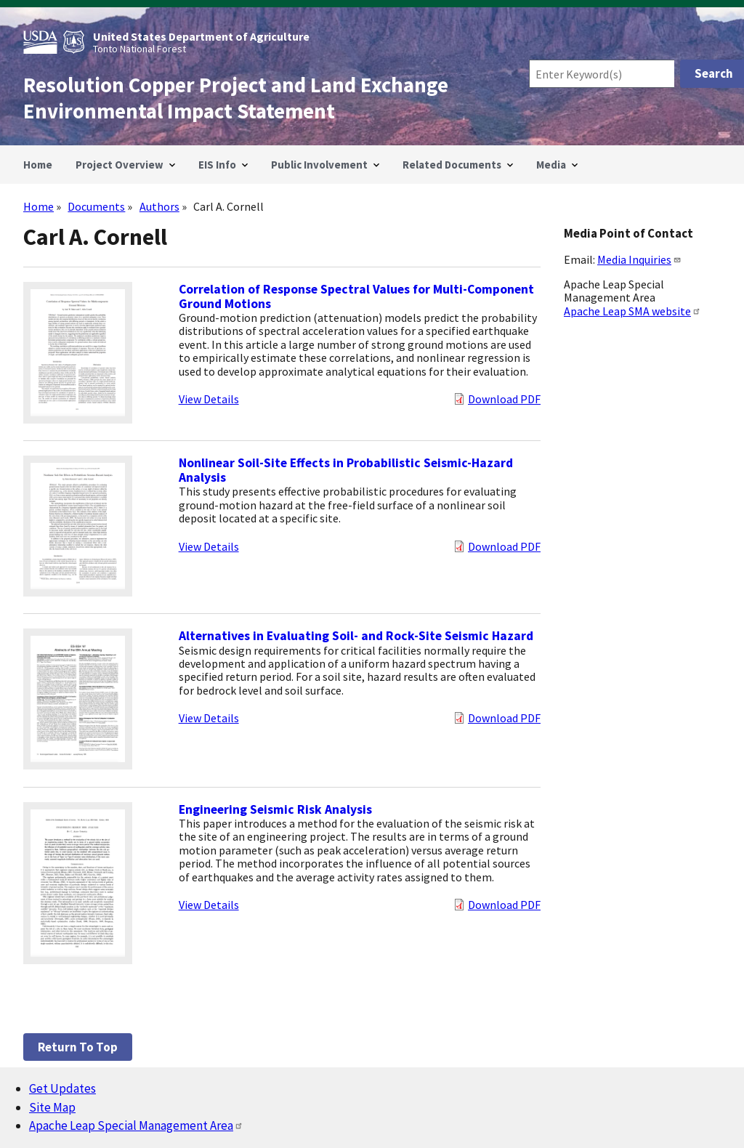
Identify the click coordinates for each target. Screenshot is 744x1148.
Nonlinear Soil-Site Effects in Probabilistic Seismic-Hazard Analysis (346, 470)
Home (38, 206)
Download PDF (504, 399)
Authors (159, 206)
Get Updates (62, 1088)
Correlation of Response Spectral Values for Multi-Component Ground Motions (356, 296)
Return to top (78, 1047)
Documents (96, 206)
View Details (209, 399)
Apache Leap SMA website (632, 311)
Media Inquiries (639, 259)
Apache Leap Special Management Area (136, 1125)
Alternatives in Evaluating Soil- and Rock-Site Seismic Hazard (356, 636)
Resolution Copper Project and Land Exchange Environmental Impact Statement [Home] (235, 98)
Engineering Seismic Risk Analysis (275, 809)
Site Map (52, 1107)
